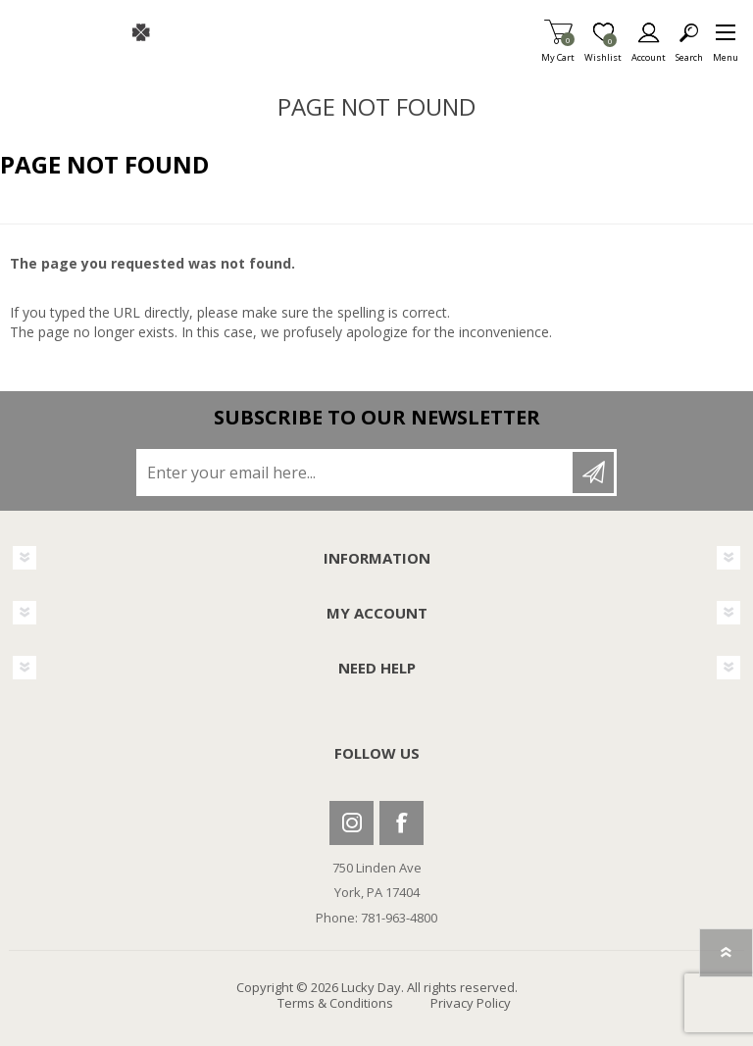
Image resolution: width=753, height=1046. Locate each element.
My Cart (558, 51)
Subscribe (593, 472)
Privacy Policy (470, 1003)
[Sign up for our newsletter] (356, 472)
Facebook (401, 823)
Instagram (351, 823)
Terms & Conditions (335, 1003)
